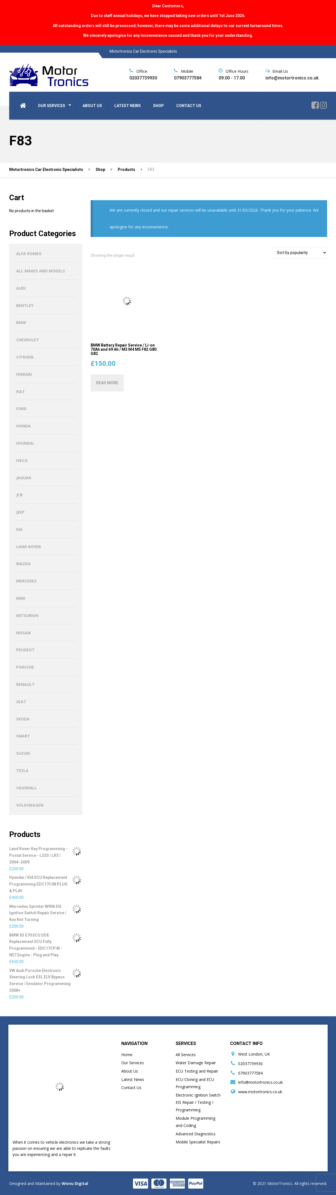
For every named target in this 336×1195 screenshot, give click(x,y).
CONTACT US (188, 105)
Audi (21, 288)
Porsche (25, 667)
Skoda (23, 719)
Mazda (23, 563)
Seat (21, 701)
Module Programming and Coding (195, 1122)
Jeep (20, 512)
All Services (186, 1054)
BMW (21, 322)
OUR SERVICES (51, 105)
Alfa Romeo (29, 253)
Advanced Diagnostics (196, 1133)
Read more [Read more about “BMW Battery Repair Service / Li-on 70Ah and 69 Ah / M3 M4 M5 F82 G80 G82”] (107, 383)
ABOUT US (92, 105)
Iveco (22, 460)
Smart (23, 736)
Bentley (24, 305)
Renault (25, 684)
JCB (19, 494)
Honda (23, 426)
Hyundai (25, 443)
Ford (21, 408)
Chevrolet (27, 339)
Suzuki (23, 753)
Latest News (132, 1079)
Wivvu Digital (74, 1183)
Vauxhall (26, 787)
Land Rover (28, 546)
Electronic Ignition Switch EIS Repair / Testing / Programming (198, 1102)
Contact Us (131, 1087)
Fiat (20, 391)
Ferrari (24, 374)
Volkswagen (29, 805)
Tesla (22, 770)
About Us (129, 1071)
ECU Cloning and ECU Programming (195, 1083)
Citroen (24, 357)
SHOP (158, 105)
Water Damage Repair (196, 1062)
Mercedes (26, 581)
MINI (20, 598)
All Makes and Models (40, 271)
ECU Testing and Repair (197, 1071)
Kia (19, 529)
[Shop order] (300, 252)
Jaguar (23, 477)
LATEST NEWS (127, 105)
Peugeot (25, 649)
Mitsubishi (27, 615)
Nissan (23, 632)
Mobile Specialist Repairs (198, 1142)
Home (126, 1054)
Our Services (132, 1062)
